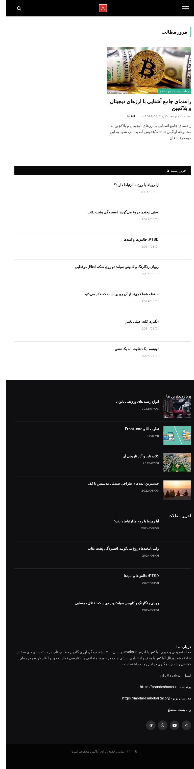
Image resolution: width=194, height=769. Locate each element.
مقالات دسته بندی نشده (168, 91)
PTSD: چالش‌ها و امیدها (135, 239)
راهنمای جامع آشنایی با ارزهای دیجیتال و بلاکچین (144, 104)
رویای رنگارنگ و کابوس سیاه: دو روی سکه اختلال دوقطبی (111, 267)
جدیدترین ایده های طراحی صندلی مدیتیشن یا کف (117, 483)
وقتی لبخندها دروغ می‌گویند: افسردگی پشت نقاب (117, 212)
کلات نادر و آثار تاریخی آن (135, 456)
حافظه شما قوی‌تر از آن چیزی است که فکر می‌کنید (116, 294)
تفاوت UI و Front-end (136, 429)
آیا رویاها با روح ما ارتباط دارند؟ (130, 185)
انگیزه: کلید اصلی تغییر (136, 321)
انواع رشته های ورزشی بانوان (131, 402)
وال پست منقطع (173, 710)
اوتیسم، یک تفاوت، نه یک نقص (131, 349)
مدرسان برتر (175, 698)
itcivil (125, 116)
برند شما (179, 687)
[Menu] (179, 8)
